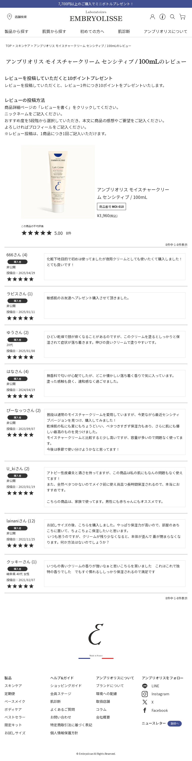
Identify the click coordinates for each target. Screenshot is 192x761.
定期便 (9, 693)
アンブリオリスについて (166, 31)
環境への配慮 (106, 693)
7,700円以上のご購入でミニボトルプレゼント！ (96, 3)
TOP (9, 45)
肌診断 (124, 31)
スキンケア (22, 45)
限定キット (13, 724)
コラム (101, 709)
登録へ (174, 723)
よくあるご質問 (62, 709)
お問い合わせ (60, 717)
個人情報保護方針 (64, 732)
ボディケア (13, 709)
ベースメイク (14, 701)
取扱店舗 (103, 701)
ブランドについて (110, 685)
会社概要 (103, 717)
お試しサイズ (15, 732)
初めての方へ (92, 31)
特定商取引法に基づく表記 (71, 724)
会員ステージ (60, 693)
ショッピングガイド (66, 685)
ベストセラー (15, 717)
